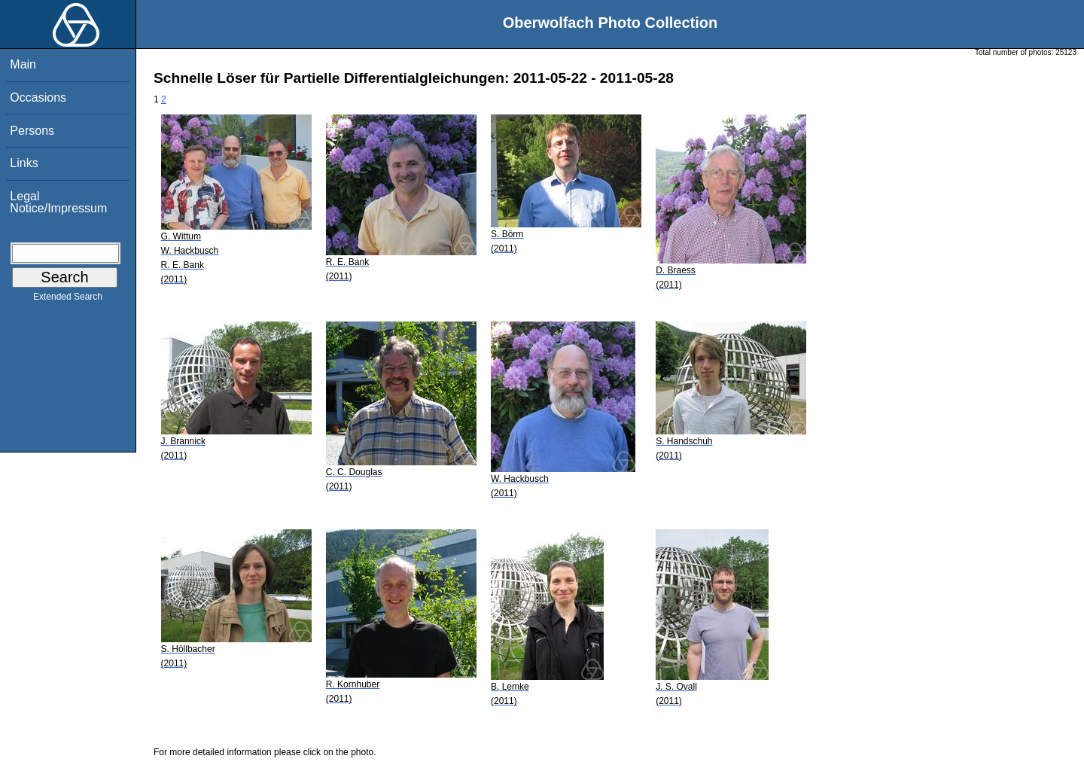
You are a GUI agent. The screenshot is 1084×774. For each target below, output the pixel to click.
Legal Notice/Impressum (58, 202)
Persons (32, 130)
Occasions (38, 97)
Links (24, 163)
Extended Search (67, 299)
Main (23, 64)
